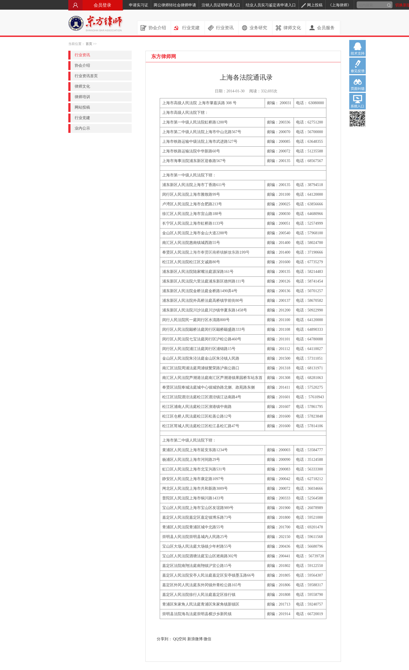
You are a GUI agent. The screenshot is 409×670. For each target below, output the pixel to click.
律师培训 (82, 97)
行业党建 (191, 27)
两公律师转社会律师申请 (175, 5)
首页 (89, 44)
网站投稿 (82, 107)
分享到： (164, 639)
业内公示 (82, 128)
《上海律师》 (339, 5)
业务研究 (258, 27)
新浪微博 (195, 639)
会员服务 (326, 27)
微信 (207, 639)
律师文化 (292, 27)
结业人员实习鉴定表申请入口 (271, 5)
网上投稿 (312, 5)
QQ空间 (179, 639)
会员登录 (95, 5)
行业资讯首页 (86, 76)
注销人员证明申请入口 (221, 5)
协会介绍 (157, 27)
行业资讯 (225, 27)
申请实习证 (138, 5)
